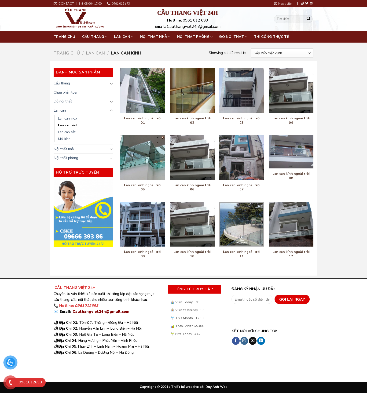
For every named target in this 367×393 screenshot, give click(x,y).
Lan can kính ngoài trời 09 (142, 254)
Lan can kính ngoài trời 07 (241, 187)
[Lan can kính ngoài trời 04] (291, 90)
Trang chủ (64, 36)
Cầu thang (94, 36)
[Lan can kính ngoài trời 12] (291, 224)
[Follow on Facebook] (297, 3)
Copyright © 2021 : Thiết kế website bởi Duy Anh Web (184, 387)
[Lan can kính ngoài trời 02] (192, 90)
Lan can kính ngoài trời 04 (291, 120)
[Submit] (308, 19)
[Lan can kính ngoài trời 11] (241, 224)
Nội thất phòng (195, 36)
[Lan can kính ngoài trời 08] (291, 152)
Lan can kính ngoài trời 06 (192, 187)
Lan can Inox (67, 118)
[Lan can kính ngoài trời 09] (142, 224)
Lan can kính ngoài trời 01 (142, 120)
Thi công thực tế (271, 36)
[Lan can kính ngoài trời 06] (192, 157)
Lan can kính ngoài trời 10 (192, 254)
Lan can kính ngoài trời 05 (142, 187)
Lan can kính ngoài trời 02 (192, 120)
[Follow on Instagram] (302, 3)
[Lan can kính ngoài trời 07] (241, 157)
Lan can (123, 36)
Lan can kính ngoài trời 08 (291, 175)
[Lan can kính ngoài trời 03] (241, 90)
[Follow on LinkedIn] (261, 341)
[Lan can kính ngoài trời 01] (142, 90)
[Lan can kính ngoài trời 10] (192, 224)
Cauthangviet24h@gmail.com (101, 311)
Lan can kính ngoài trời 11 (241, 254)
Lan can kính (68, 125)
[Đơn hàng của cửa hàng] (282, 53)
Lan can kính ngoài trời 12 (291, 254)
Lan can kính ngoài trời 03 (241, 120)
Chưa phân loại (65, 92)
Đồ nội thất (233, 36)
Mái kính (64, 138)
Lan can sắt (66, 132)
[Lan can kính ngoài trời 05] (142, 157)
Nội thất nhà (155, 36)
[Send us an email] (311, 3)
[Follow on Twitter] (306, 3)
